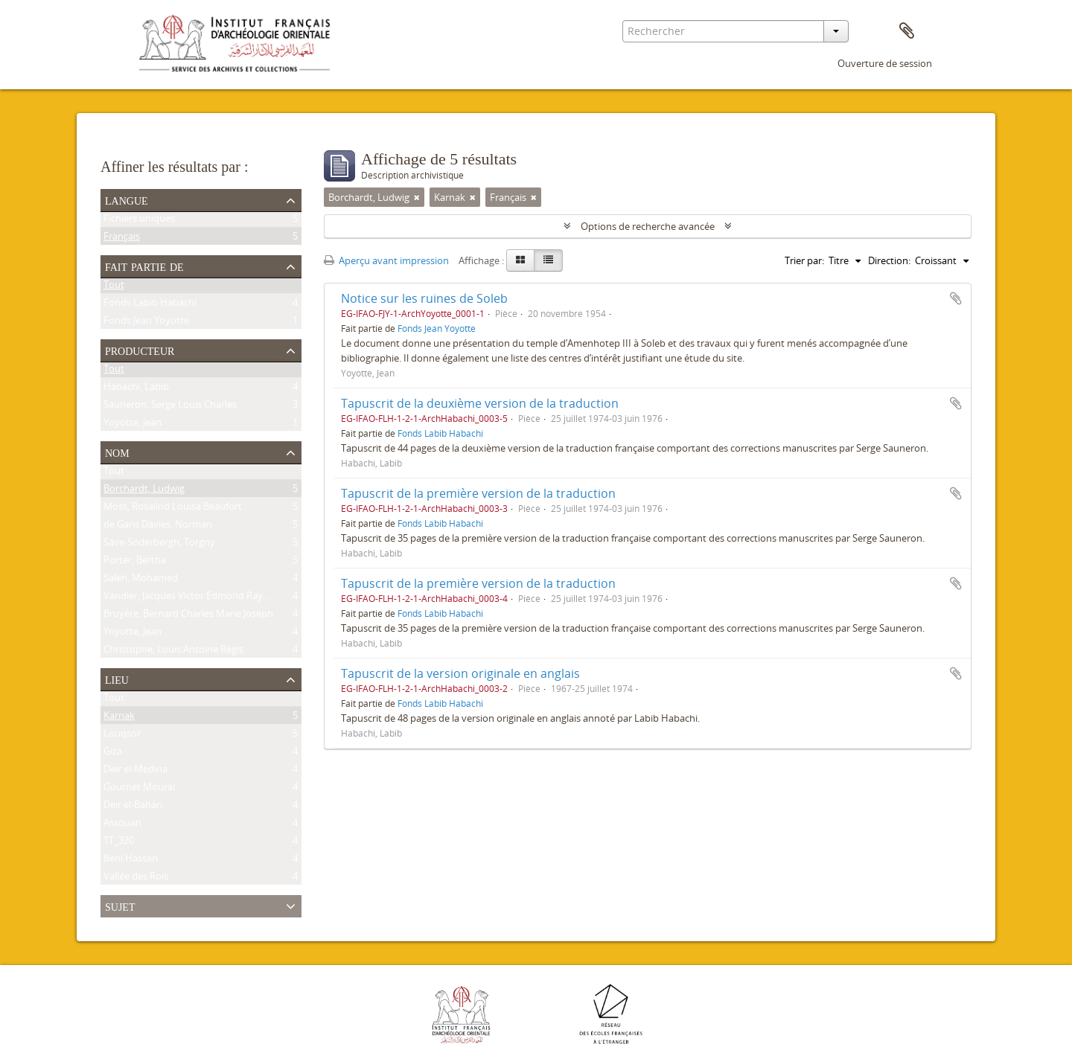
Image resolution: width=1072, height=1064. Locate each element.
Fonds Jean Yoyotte (146, 323)
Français (121, 239)
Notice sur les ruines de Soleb (424, 298)
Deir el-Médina (135, 771)
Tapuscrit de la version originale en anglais (460, 673)
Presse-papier (906, 31)
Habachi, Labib (136, 389)
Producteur (139, 350)
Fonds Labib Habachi (150, 305)
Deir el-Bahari (132, 807)
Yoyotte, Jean (132, 425)
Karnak (119, 718)
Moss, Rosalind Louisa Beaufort (172, 509)
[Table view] (548, 260)
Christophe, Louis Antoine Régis (173, 651)
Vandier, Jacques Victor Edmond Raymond (196, 598)
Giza (112, 753)
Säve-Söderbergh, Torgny (159, 544)
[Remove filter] (417, 197)
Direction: (889, 260)
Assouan (122, 825)
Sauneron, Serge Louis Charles (170, 407)
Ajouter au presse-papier (955, 298)
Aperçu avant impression (386, 260)
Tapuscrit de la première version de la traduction (478, 493)
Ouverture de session (885, 63)
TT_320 (118, 843)
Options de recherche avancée (647, 226)
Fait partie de (144, 265)
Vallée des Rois (135, 878)
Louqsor (122, 736)
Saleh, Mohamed (140, 580)
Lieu (117, 678)
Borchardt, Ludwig (144, 491)
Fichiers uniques (139, 221)
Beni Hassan (130, 861)
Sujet (120, 905)
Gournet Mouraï (139, 789)
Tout (113, 287)
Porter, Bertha (134, 562)
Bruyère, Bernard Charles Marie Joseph (188, 616)
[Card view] (520, 260)
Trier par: (804, 260)
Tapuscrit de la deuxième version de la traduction (480, 403)
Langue (126, 199)
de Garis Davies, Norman (157, 526)
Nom (117, 451)
